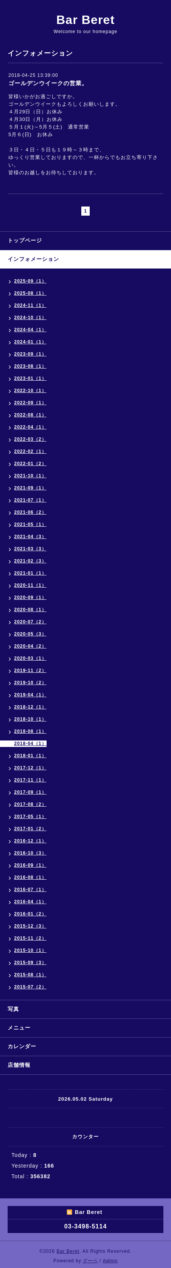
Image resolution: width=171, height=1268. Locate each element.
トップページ (25, 240)
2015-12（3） (30, 926)
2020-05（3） (30, 634)
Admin (110, 1260)
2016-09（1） (30, 865)
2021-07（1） (30, 500)
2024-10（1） (30, 317)
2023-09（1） (30, 354)
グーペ (90, 1260)
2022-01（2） (30, 463)
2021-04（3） (30, 536)
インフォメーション (33, 259)
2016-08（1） (30, 877)
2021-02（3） (30, 561)
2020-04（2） (30, 646)
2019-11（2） (30, 670)
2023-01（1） (30, 378)
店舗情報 (19, 1065)
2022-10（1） (30, 390)
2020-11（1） (30, 585)
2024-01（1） (30, 342)
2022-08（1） (30, 415)
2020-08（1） (30, 609)
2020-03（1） (30, 658)
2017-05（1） (30, 816)
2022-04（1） (30, 427)
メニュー (19, 1028)
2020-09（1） (30, 597)
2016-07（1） (30, 889)
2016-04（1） (30, 901)
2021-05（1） (30, 524)
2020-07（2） (30, 621)
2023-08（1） (30, 366)
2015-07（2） (30, 987)
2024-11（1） (30, 305)
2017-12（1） (30, 768)
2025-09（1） (30, 281)
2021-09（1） (30, 488)
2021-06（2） (30, 512)
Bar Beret (85, 20)
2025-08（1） (30, 293)
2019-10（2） (30, 682)
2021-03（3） (30, 548)
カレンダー (22, 1046)
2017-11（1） (30, 780)
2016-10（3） (30, 853)
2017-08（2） (30, 804)
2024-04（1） (30, 329)
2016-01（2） (30, 914)
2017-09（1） (30, 792)
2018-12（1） (30, 707)
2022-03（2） (30, 439)
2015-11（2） (30, 938)
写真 (13, 1009)
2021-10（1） (30, 475)
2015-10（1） (30, 950)
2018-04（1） (30, 743)
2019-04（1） (30, 695)
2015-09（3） (30, 962)
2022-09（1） (30, 402)
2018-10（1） (30, 719)
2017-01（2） (30, 828)
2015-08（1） (30, 974)
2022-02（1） (30, 451)
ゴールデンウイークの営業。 (48, 83)
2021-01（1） (30, 573)
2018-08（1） (30, 731)
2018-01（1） (30, 755)
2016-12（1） (30, 841)
